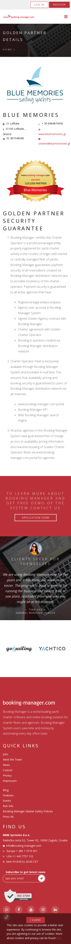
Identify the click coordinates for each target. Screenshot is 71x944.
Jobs (5, 754)
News (6, 765)
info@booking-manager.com (23, 845)
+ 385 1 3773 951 (26, 851)
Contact (7, 770)
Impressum (10, 781)
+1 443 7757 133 (22, 856)
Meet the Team (12, 759)
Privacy (7, 775)
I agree (35, 920)
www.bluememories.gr (52, 134)
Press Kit (8, 816)
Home (7, 49)
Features (8, 795)
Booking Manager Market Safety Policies (28, 811)
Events (7, 800)
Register (59, 4)
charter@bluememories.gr (54, 143)
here (59, 938)
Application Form (35, 517)
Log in (39, 4)
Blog (6, 790)
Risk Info (8, 806)
